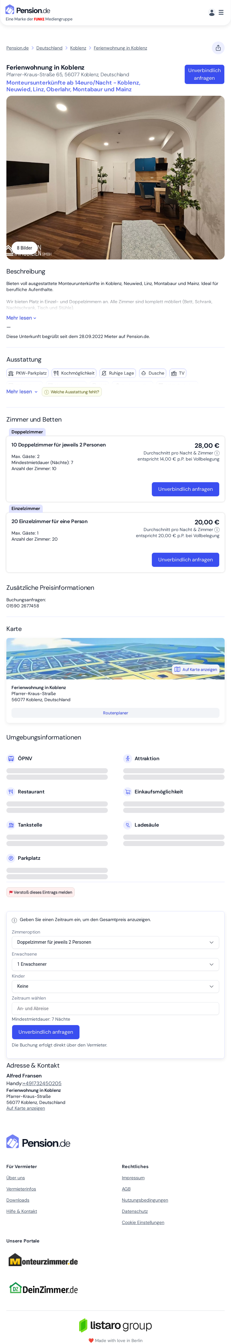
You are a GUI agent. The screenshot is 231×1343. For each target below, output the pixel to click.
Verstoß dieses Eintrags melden (40, 892)
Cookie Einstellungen (143, 1222)
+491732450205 (42, 1083)
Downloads (17, 1200)
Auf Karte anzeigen (196, 669)
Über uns (15, 1178)
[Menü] (216, 12)
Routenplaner (115, 713)
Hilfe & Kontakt (21, 1211)
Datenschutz (135, 1211)
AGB (126, 1189)
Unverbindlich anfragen (204, 74)
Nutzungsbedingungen (145, 1200)
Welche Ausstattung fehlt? (71, 391)
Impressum (133, 1178)
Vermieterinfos (21, 1189)
